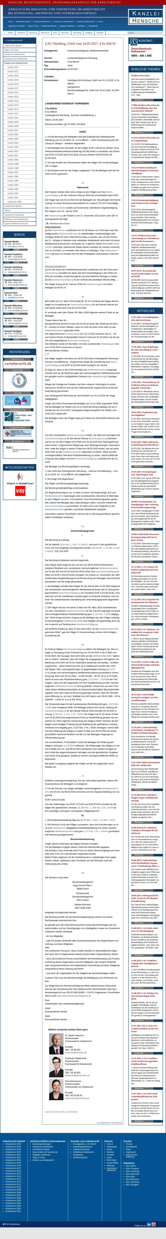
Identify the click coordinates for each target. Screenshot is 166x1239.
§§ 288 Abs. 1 (84, 807)
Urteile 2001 (13, 155)
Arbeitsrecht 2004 (13, 1203)
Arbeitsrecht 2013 (13, 1179)
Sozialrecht (78, 1155)
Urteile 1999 (13, 164)
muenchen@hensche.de (18, 310)
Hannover (45, 33)
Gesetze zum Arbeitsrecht (63, 22)
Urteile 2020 (13, 76)
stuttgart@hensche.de (17, 336)
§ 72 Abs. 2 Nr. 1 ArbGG (96, 831)
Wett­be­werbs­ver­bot (60, 223)
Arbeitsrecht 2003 (13, 1206)
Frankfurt (21, 33)
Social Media (112, 1163)
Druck (109, 1149)
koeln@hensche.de (16, 298)
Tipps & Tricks (33, 26)
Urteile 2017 (13, 88)
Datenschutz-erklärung (132, 1156)
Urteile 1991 (13, 197)
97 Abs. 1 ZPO (108, 820)
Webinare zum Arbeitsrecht (16, 219)
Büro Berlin (131, 1166)
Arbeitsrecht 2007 (13, 1195)
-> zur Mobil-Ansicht (14, 40)
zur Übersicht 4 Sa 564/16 (109, 1123)
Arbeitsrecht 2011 (13, 1184)
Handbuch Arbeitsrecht (42, 22)
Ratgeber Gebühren (67, 26)
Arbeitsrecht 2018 (13, 1165)
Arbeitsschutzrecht (81, 1149)
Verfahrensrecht (80, 1157)
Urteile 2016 (13, 92)
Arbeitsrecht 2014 (13, 1176)
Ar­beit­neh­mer (58, 230)
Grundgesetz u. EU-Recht (84, 1144)
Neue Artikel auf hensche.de (45, 1152)
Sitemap (110, 1165)
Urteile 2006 (13, 134)
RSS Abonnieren (11, 1224)
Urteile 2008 (13, 126)
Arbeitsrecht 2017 (13, 1168)
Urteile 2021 (13, 71)
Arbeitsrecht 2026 (13, 1144)
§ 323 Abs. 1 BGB (102, 614)
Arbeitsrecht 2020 (13, 1160)
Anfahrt (7, 250)
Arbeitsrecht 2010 (13, 1187)
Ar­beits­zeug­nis (108, 344)
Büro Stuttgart (132, 1185)
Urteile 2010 (13, 118)
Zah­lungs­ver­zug (99, 438)
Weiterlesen (139, 100)
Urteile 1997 (13, 172)
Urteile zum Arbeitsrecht (85, 22)
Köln (55, 33)
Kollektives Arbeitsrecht (83, 1152)
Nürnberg (77, 33)
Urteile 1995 (13, 181)
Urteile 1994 (13, 185)
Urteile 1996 (13, 176)
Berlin (10, 33)
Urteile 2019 (13, 80)
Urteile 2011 (13, 113)
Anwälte (100, 33)
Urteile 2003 (13, 147)
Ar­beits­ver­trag (56, 215)
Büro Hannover (132, 1174)
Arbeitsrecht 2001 (13, 1211)
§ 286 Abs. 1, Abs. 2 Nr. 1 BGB (68, 714)
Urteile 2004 (13, 143)
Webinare (81, 26)
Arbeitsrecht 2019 (13, 1163)
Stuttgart (89, 33)
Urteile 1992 (13, 193)
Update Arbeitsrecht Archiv (16, 223)
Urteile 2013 (13, 105)
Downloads (112, 1147)
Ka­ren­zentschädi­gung (55, 266)
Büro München (132, 1179)
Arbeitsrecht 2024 (13, 1149)
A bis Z (110, 1144)
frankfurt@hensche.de (17, 259)
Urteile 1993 (13, 189)
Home (10, 22)
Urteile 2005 (13, 139)
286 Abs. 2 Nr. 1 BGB (102, 807)
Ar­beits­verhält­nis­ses (68, 233)
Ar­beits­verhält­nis (57, 207)
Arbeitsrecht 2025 (13, 1147)
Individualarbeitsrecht (82, 1147)
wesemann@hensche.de (77, 1098)
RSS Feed (111, 1160)
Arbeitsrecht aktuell (23, 22)
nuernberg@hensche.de (18, 323)
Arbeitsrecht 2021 (13, 1157)
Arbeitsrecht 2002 (13, 1208)
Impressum (131, 1152)
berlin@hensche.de (16, 246)
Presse (100, 22)
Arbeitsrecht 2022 (13, 1155)
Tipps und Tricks (11, 50)
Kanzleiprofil (93, 26)
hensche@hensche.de (76, 1052)
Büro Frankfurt (132, 1168)
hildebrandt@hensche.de (77, 1075)
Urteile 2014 (13, 101)
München (65, 33)
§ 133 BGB (69, 745)
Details (16, 250)
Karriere (110, 1152)
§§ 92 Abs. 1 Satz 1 (90, 820)
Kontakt (110, 1155)
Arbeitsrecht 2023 (13, 1152)
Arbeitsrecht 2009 (13, 1190)
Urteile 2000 (13, 160)
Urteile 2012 (13, 109)
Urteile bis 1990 (14, 202)
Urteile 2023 (13, 67)
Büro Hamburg (132, 1171)
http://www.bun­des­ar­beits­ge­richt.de (74, 996)
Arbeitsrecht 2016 (13, 1171)
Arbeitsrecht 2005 (13, 1200)
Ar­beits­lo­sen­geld (94, 284)
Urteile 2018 (13, 84)
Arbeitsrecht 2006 (13, 1198)
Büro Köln (130, 1176)
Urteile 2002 (13, 151)
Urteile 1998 (13, 168)
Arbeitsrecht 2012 (13, 1182)
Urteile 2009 (13, 122)
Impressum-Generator (16, 26)
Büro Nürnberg (132, 1182)
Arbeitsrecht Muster (49, 26)
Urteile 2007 (13, 130)
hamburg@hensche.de (17, 272)
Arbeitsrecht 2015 (13, 1173)
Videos (7, 210)
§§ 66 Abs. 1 (98, 548)
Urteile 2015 (13, 97)
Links (109, 1157)
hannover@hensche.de (17, 285)
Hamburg (33, 33)
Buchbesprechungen (42, 1144)
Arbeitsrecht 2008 (13, 1192)
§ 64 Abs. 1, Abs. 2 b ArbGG (74, 544)
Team (128, 1149)
